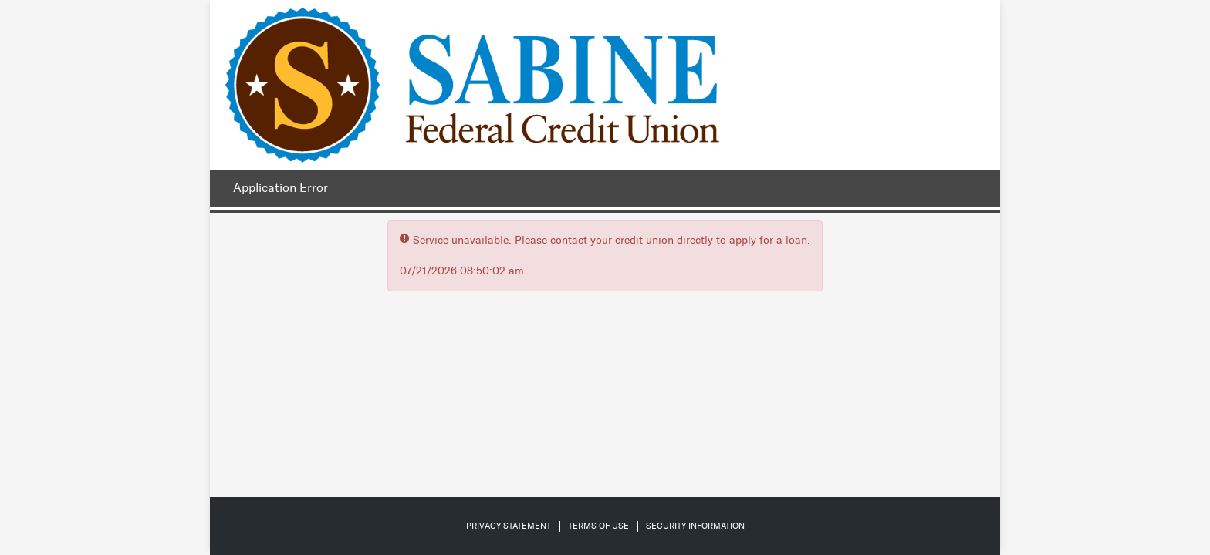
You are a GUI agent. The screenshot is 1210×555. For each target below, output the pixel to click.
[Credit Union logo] (472, 85)
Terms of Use (598, 526)
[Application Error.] (276, 188)
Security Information (695, 526)
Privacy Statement (508, 526)
